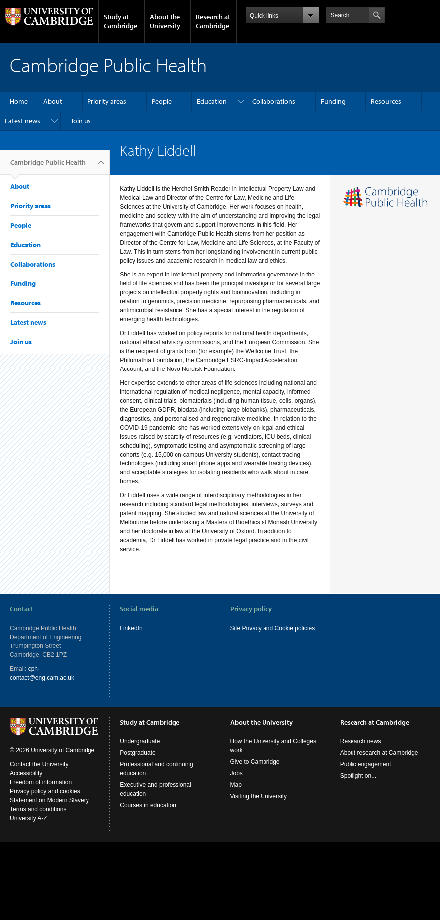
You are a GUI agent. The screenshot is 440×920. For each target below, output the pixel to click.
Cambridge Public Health (48, 166)
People (162, 101)
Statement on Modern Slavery (49, 800)
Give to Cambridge (255, 761)
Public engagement (365, 764)
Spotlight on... (358, 775)
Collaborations (273, 101)
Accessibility (26, 773)
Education (212, 101)
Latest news (22, 120)
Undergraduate (140, 741)
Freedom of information (41, 782)
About (52, 101)
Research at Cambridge (213, 21)
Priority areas (107, 101)
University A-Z (28, 818)
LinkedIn (131, 628)
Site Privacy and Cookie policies (272, 628)
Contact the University (39, 764)
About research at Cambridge (379, 752)
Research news (360, 741)
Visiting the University (258, 796)
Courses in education (148, 805)
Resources (386, 101)
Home (19, 101)
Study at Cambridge (120, 21)
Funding (333, 101)
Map (236, 784)
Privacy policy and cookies (45, 791)
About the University (165, 21)
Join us (81, 120)
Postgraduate (137, 752)
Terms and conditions (38, 809)
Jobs (236, 773)
